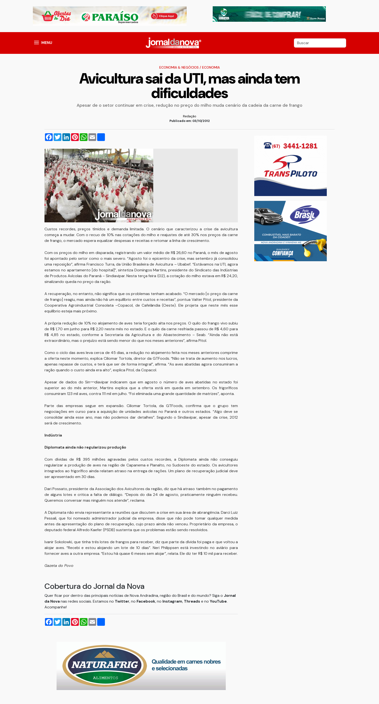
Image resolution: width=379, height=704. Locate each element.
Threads (192, 601)
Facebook (146, 601)
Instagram (172, 601)
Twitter (122, 601)
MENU (46, 42)
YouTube (218, 601)
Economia (211, 67)
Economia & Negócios (179, 67)
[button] (36, 43)
